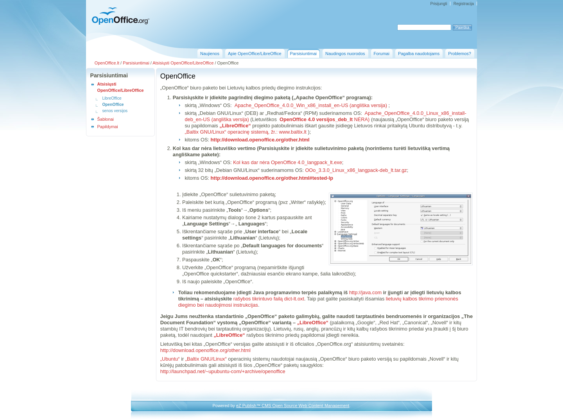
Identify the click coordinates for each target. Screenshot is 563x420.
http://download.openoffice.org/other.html (205, 350)
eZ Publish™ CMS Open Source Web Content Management (292, 405)
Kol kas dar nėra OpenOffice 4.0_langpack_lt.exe (287, 162)
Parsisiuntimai (136, 63)
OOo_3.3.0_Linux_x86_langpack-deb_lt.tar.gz (356, 170)
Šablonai (105, 119)
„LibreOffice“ (235, 126)
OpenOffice (113, 104)
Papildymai (107, 126)
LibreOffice (111, 98)
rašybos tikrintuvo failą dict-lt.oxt (268, 299)
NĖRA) (323, 119)
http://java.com (365, 292)
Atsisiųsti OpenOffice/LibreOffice (182, 63)
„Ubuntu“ (170, 359)
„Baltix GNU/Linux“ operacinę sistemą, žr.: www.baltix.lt (246, 132)
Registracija (464, 4)
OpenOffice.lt (107, 63)
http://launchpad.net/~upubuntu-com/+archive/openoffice (222, 371)
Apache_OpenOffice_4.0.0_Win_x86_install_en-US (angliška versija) (310, 105)
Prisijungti (438, 4)
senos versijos (114, 111)
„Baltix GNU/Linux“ (206, 359)
